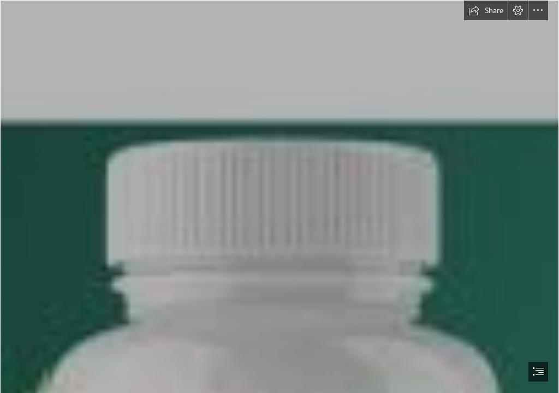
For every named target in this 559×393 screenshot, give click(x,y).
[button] (486, 10)
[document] (279, 196)
